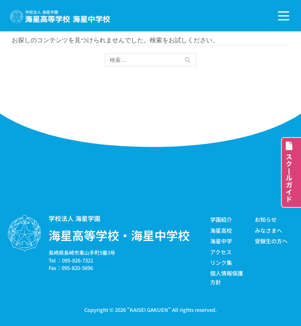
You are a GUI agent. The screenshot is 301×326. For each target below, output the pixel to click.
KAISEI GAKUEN (149, 309)
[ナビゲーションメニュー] (283, 15)
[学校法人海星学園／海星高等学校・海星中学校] (60, 16)
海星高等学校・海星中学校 (119, 235)
